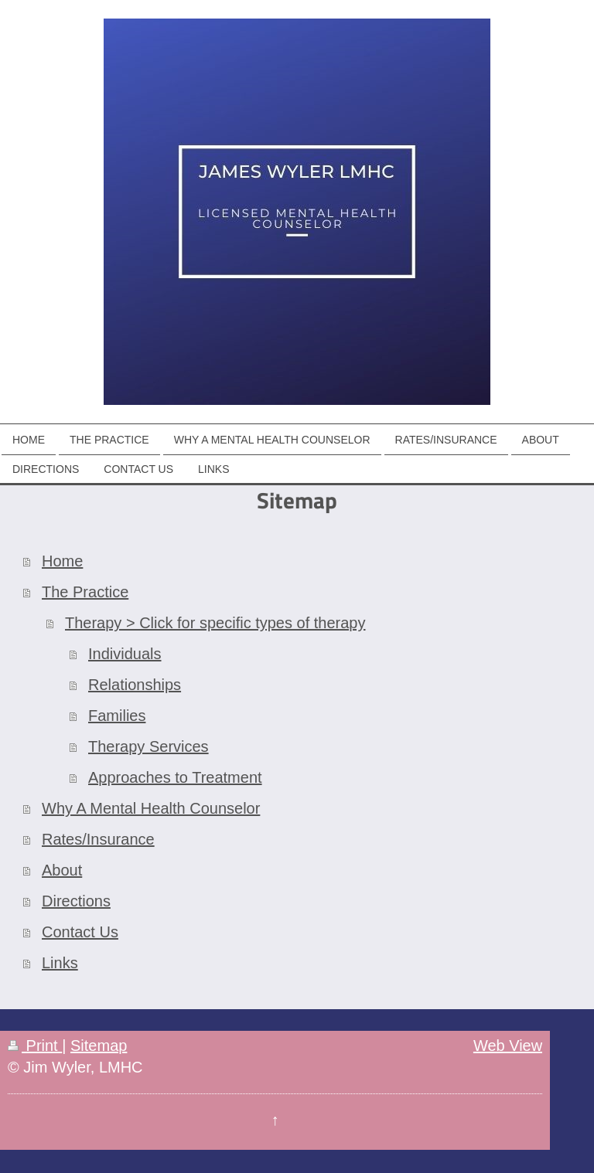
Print (35, 1045)
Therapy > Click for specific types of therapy (215, 622)
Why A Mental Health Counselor (151, 808)
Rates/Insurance (98, 839)
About (62, 870)
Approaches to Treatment (175, 777)
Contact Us (80, 931)
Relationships (134, 684)
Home (62, 561)
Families (116, 715)
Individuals (125, 653)
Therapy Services (148, 746)
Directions (76, 901)
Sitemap (98, 1045)
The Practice (85, 591)
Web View (507, 1045)
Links (60, 962)
